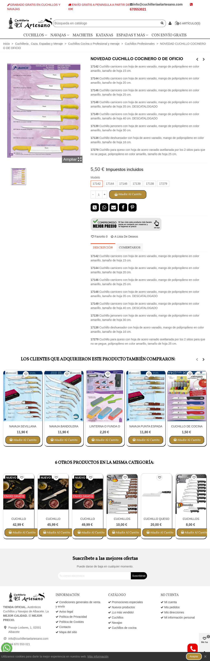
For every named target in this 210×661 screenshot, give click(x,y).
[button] (126, 224)
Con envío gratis (169, 35)
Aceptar (194, 656)
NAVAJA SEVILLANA (22, 426)
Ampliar (72, 159)
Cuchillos (33, 35)
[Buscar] (104, 23)
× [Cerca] (205, 656)
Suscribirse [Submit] (138, 575)
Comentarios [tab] (129, 248)
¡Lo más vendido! (121, 612)
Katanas (104, 35)
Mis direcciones (172, 612)
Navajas (58, 35)
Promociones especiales (125, 602)
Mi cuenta (169, 602)
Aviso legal (64, 612)
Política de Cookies (70, 622)
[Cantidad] (98, 194)
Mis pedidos (170, 607)
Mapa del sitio (66, 632)
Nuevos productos (121, 607)
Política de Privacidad (71, 617)
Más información (97, 656)
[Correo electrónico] (94, 575)
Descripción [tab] (103, 248)
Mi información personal (178, 617)
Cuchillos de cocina (122, 628)
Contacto (63, 627)
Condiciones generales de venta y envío (78, 604)
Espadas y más (130, 35)
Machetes (83, 35)
